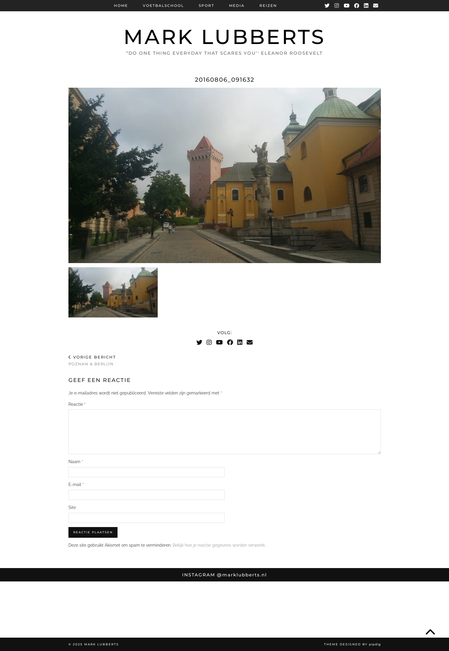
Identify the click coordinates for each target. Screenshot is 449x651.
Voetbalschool (163, 5)
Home (121, 5)
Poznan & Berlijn (92, 360)
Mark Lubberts (224, 36)
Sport (206, 5)
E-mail (76, 484)
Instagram (224, 575)
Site (72, 507)
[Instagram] (337, 5)
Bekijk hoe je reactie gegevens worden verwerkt (219, 545)
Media (237, 5)
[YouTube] (347, 5)
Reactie (77, 404)
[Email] (376, 5)
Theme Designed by (352, 644)
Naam (75, 461)
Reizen (268, 5)
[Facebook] (357, 5)
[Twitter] (327, 5)
